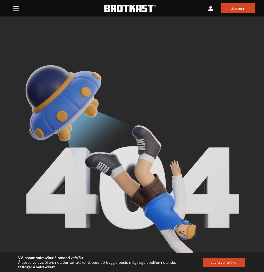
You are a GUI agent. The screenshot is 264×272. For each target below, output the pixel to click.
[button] (238, 8)
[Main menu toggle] (16, 8)
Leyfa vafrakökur (223, 262)
